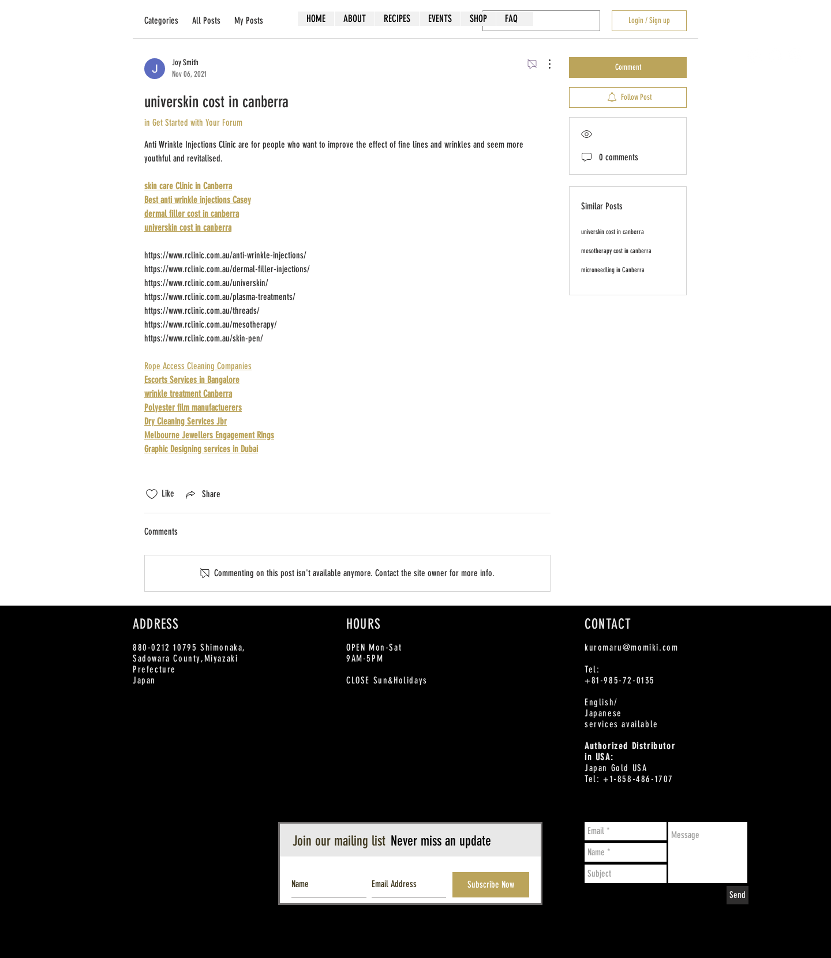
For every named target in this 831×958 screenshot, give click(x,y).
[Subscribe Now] (490, 884)
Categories (161, 20)
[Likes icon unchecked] (151, 494)
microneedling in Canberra (613, 270)
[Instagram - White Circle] (795, 55)
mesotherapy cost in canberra (616, 251)
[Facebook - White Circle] (754, 55)
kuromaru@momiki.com (631, 647)
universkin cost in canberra (612, 232)
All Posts (206, 20)
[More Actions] (544, 64)
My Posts (248, 20)
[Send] (737, 895)
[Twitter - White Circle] (775, 55)
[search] (541, 20)
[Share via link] (202, 494)
